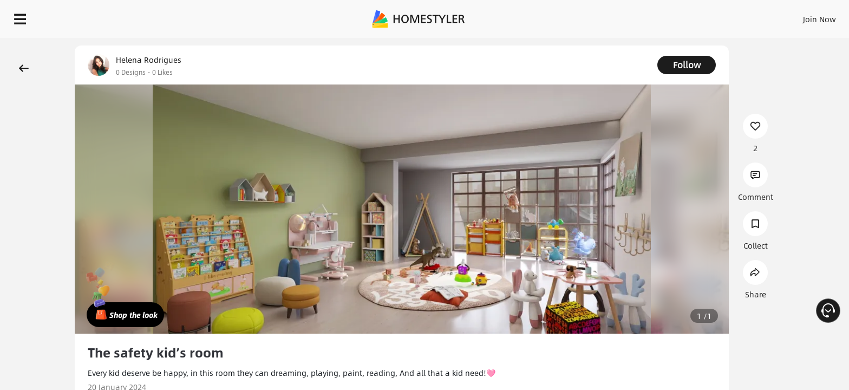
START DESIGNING (795, 16)
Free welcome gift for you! (623, 45)
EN (726, 16)
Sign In (649, 16)
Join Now (689, 16)
